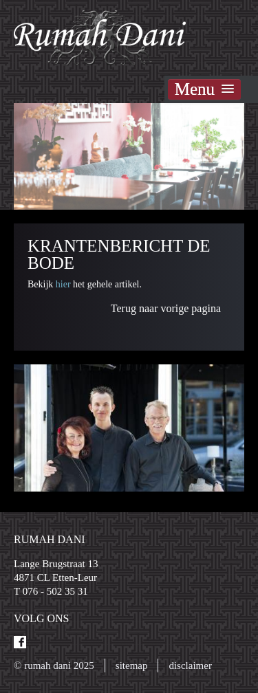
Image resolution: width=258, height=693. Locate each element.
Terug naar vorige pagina (166, 308)
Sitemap (132, 665)
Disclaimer (190, 665)
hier (64, 284)
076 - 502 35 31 (55, 591)
